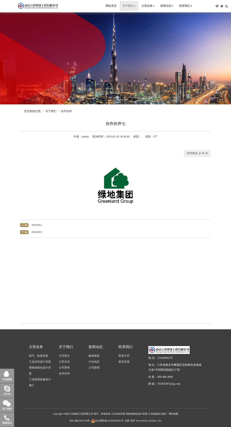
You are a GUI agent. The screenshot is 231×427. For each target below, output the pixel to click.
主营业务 (147, 5)
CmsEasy (152, 420)
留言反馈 (123, 361)
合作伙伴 (66, 111)
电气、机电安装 (38, 355)
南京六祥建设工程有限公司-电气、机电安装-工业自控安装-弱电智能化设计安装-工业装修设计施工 (116, 413)
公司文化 (64, 361)
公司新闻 (94, 367)
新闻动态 (166, 5)
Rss (159, 420)
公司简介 (64, 355)
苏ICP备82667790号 (80, 420)
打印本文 (192, 153)
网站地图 (173, 413)
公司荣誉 (64, 367)
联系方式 (123, 355)
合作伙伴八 (36, 225)
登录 (132, 420)
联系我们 (185, 5)
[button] (217, 6)
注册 (127, 420)
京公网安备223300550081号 (107, 420)
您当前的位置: (33, 111)
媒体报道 (94, 355)
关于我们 (129, 5)
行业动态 (94, 361)
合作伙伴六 (36, 232)
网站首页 (111, 5)
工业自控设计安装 (40, 361)
